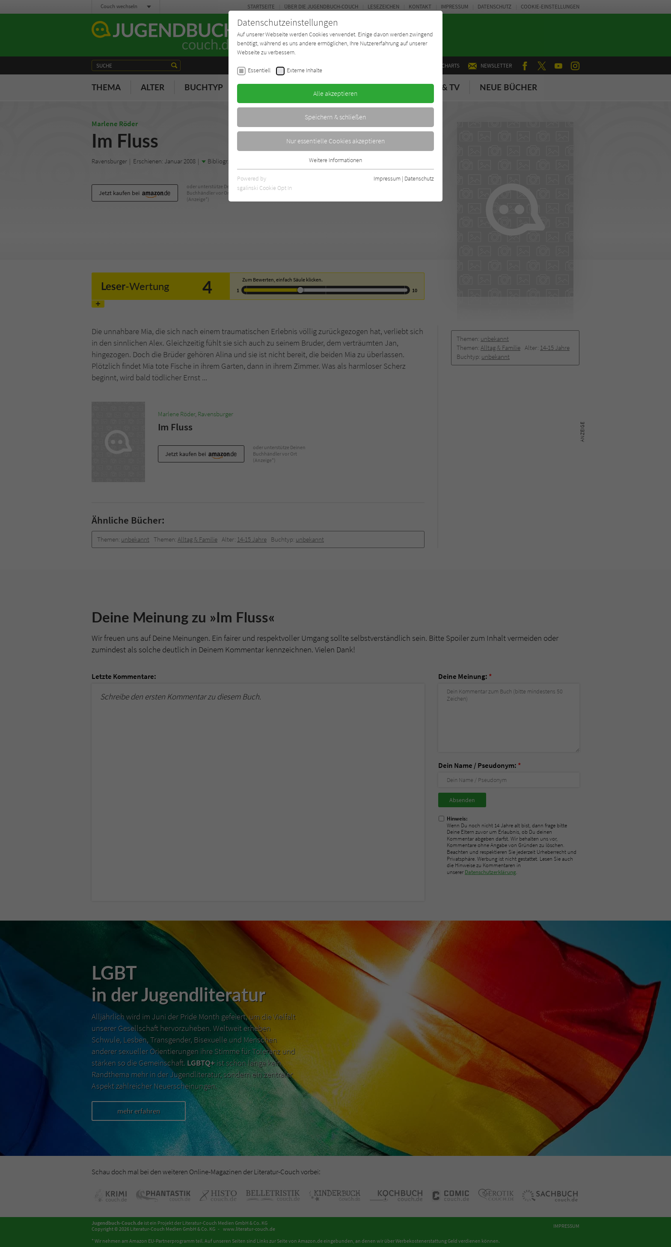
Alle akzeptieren (335, 93)
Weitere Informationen (335, 160)
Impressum (387, 178)
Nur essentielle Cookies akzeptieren (335, 140)
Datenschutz (419, 178)
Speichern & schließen (335, 117)
